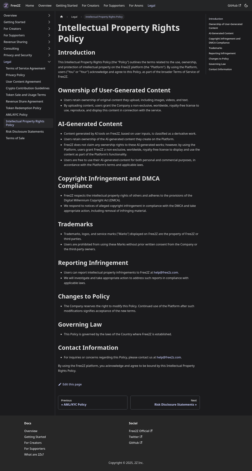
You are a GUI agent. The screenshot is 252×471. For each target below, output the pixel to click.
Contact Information (220, 69)
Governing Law (217, 64)
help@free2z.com (166, 272)
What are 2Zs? (34, 454)
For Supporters (114, 5)
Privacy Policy (15, 75)
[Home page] (61, 17)
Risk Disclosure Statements (25, 132)
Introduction (216, 18)
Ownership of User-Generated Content (225, 26)
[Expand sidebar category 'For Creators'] (49, 29)
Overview (44, 5)
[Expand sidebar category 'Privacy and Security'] (49, 55)
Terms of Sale (15, 138)
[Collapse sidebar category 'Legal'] (49, 62)
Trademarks (215, 48)
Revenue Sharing (15, 42)
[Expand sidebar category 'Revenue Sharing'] (49, 42)
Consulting (11, 48)
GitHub (234, 5)
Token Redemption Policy (23, 108)
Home (30, 5)
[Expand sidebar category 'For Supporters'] (49, 35)
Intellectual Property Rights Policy (25, 123)
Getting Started (67, 5)
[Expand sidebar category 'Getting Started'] (49, 22)
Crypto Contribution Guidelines (28, 88)
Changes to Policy (219, 58)
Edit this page (70, 384)
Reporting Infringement (222, 53)
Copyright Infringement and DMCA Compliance (224, 40)
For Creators (90, 5)
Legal (151, 5)
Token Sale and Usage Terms (26, 95)
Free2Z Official (140, 431)
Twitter (135, 437)
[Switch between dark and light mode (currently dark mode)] (246, 5)
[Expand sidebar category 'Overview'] (49, 15)
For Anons (136, 5)
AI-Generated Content (221, 33)
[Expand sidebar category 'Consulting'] (49, 48)
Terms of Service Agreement (25, 68)
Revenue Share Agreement (24, 101)
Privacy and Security (18, 55)
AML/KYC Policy (17, 115)
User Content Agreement (23, 82)
